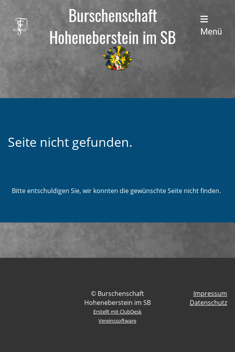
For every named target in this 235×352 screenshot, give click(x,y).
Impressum (210, 293)
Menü (211, 25)
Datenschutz (208, 302)
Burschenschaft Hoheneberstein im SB (112, 26)
